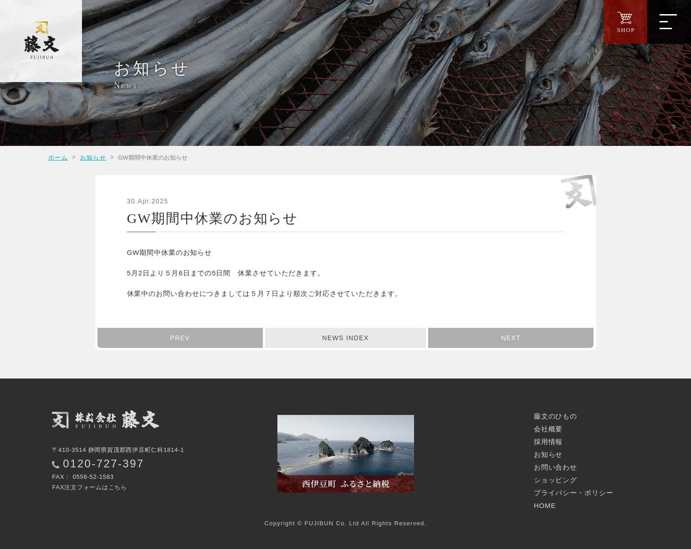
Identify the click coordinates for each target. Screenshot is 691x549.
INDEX (345, 338)
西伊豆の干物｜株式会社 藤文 (41, 41)
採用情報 (548, 441)
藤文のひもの (555, 416)
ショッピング (555, 480)
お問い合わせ (555, 467)
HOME (545, 505)
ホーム (58, 157)
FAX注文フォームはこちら (89, 487)
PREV (180, 338)
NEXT (511, 338)
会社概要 (548, 429)
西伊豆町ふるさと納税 (345, 453)
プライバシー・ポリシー (574, 493)
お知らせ (93, 157)
